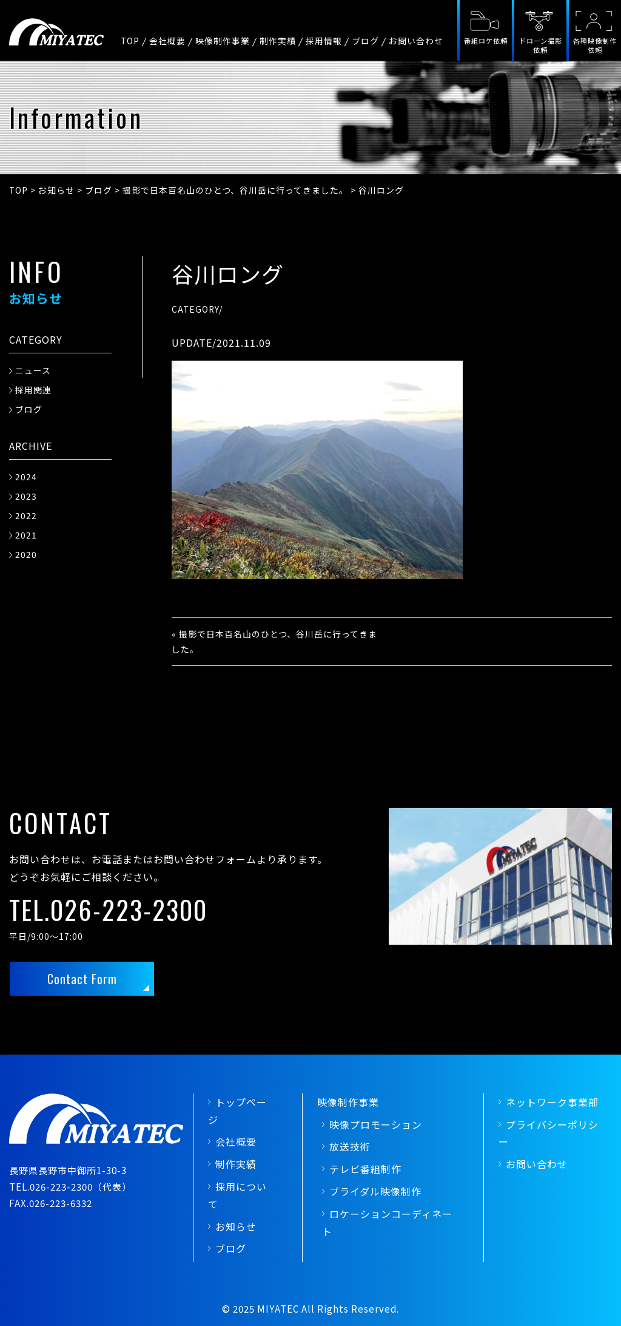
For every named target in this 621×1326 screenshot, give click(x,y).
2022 (26, 515)
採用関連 (33, 390)
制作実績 (278, 41)
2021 (26, 535)
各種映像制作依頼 (595, 45)
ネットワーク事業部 (552, 1102)
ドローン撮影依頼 (540, 45)
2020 (26, 554)
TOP (130, 41)
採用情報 (324, 41)
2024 (26, 477)
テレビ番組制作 (365, 1168)
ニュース (33, 370)
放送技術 (350, 1146)
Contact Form (82, 979)
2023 (26, 496)
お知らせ (236, 1226)
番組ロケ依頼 (486, 41)
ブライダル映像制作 (375, 1191)
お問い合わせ (416, 41)
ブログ (365, 41)
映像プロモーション (375, 1124)
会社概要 (167, 41)
